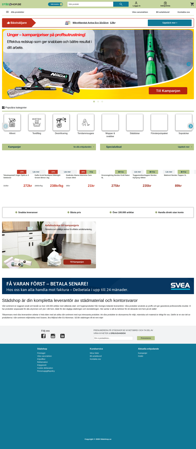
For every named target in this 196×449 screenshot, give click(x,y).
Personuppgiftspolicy (46, 371)
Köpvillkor (41, 359)
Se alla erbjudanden (84, 147)
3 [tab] (102, 101)
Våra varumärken (44, 356)
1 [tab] (94, 101)
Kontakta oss (95, 359)
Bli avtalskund (96, 356)
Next (188, 64)
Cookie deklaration (45, 368)
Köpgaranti (41, 365)
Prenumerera (146, 338)
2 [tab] (98, 101)
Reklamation (42, 362)
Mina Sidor (94, 353)
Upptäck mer (170, 23)
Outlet (140, 356)
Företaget (41, 353)
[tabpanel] (98, 64)
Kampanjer (142, 353)
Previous (7, 64)
